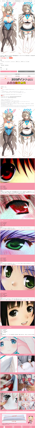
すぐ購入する (26, 71)
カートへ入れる (8, 71)
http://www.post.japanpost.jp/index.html (15, 96)
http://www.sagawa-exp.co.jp (12, 97)
